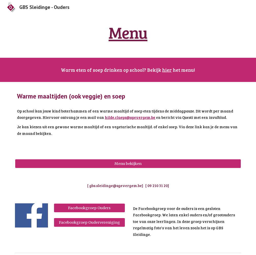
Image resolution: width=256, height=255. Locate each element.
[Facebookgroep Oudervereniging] (89, 222)
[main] (128, 32)
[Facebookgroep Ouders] (89, 208)
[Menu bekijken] (128, 163)
